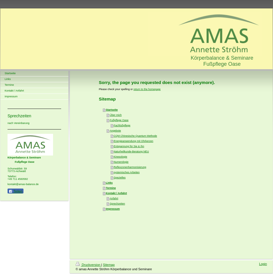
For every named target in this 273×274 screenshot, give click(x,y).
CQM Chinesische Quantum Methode (135, 135)
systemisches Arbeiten (127, 172)
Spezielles (119, 177)
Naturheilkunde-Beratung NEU (131, 151)
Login (263, 264)
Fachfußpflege (122, 125)
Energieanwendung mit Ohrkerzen (133, 141)
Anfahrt (114, 198)
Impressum (113, 208)
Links (109, 182)
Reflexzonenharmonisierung (130, 167)
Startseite (112, 109)
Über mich (116, 115)
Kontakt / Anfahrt (116, 193)
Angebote (115, 130)
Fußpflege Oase (119, 120)
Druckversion (88, 264)
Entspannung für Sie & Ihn (129, 146)
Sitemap (108, 264)
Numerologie (121, 161)
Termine (111, 188)
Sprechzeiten (117, 203)
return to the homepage (147, 89)
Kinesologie (120, 156)
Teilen (15, 191)
